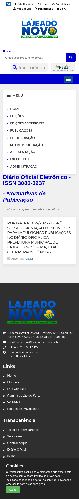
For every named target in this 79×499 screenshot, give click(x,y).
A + (39, 3)
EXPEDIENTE (20, 159)
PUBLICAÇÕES (21, 130)
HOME (15, 109)
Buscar (39, 55)
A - (46, 3)
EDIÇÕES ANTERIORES (27, 123)
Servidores (12, 436)
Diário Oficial (14, 449)
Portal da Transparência (21, 429)
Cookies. (15, 466)
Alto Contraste (24, 3)
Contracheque (15, 443)
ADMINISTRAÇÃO (23, 166)
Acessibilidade (61, 3)
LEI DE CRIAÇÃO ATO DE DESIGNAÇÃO (25, 141)
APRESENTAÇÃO (22, 152)
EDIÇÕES (17, 116)
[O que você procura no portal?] (71, 57)
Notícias (11, 382)
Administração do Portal (22, 395)
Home (9, 375)
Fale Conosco (14, 388)
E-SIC (9, 456)
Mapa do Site (22, 8)
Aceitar (13, 489)
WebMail (11, 402)
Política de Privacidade (21, 408)
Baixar (26, 258)
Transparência (29, 67)
